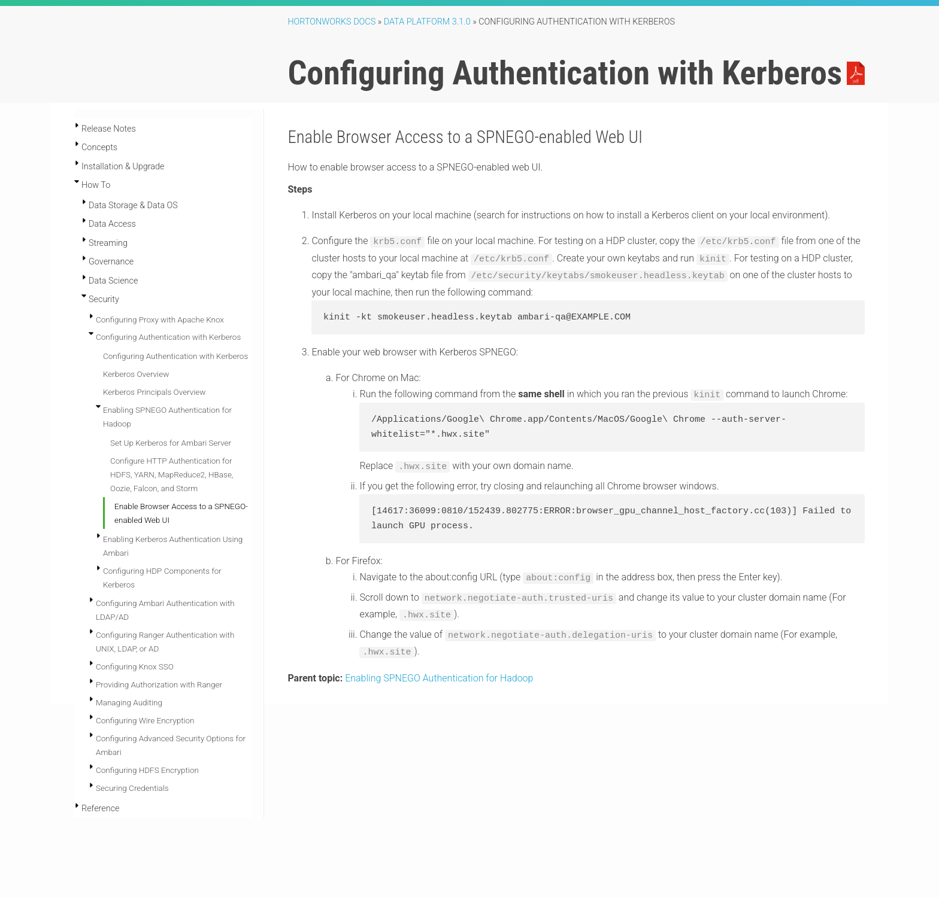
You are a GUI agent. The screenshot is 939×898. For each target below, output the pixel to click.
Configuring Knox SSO (135, 666)
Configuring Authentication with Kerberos (168, 337)
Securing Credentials (132, 788)
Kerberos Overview (136, 374)
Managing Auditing (129, 702)
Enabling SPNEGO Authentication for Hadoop (439, 670)
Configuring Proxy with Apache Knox (160, 319)
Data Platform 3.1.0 (427, 22)
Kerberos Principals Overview (154, 392)
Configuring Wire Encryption (145, 720)
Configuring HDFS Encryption (147, 770)
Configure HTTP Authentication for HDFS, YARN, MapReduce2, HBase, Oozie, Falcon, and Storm (171, 474)
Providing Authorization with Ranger (159, 684)
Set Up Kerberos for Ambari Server (170, 443)
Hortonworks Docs (331, 22)
